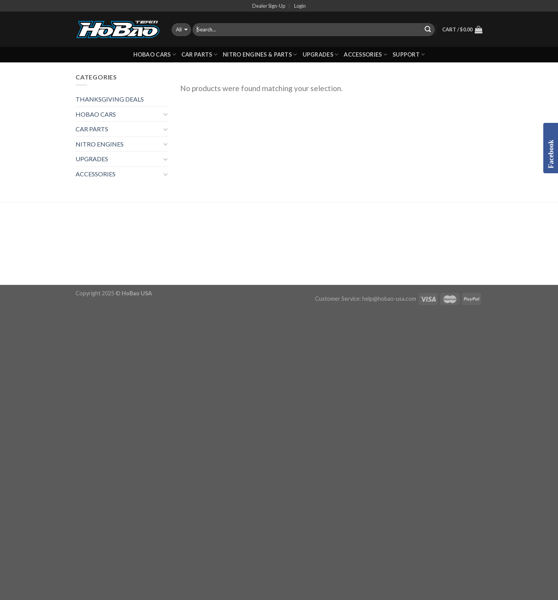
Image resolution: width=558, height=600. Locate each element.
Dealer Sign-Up (268, 6)
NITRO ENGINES (100, 144)
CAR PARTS (199, 54)
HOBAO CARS (154, 54)
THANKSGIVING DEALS (110, 99)
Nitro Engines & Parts (260, 54)
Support (409, 54)
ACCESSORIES (365, 54)
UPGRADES (321, 54)
